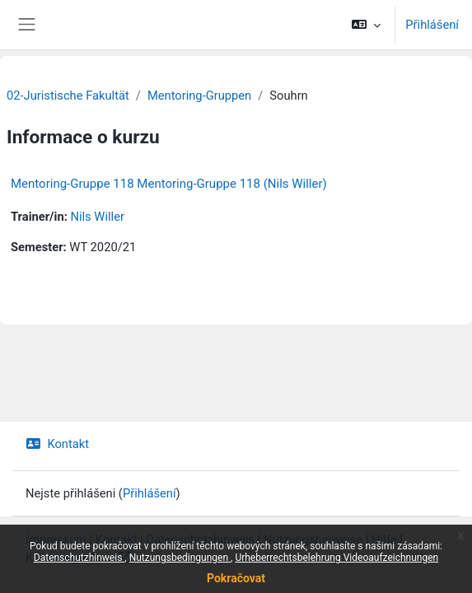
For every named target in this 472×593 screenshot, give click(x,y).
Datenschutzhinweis (79, 557)
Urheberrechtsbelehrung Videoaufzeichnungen (336, 557)
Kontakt (57, 444)
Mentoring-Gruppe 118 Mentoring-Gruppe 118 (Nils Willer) (169, 183)
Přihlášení (432, 24)
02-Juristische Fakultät (68, 95)
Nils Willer (97, 216)
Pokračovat (236, 578)
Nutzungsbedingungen (180, 557)
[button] (366, 24)
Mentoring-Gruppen (199, 95)
